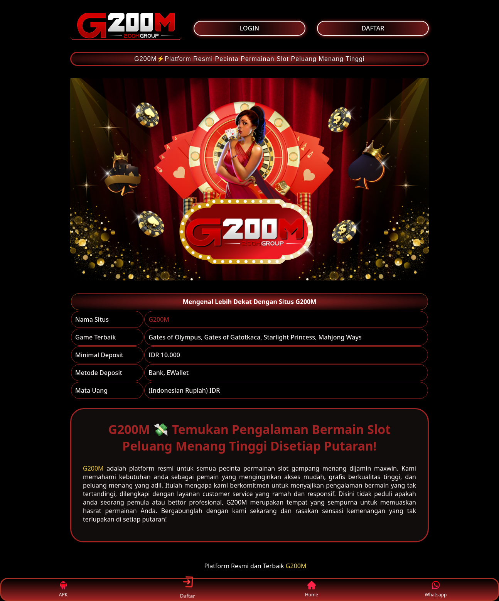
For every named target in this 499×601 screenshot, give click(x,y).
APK (63, 589)
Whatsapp (436, 589)
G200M (158, 319)
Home (311, 589)
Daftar (188, 589)
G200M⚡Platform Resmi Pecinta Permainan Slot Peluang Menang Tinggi (249, 59)
